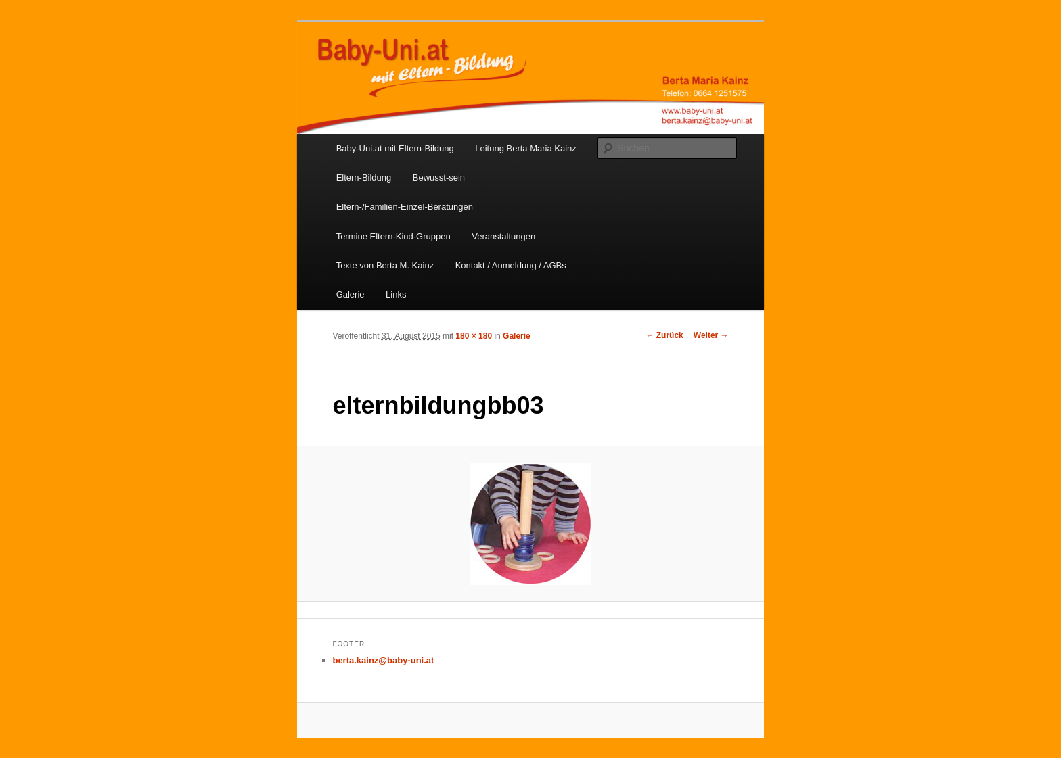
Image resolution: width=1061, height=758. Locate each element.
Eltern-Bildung (364, 177)
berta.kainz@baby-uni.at (383, 660)
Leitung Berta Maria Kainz (526, 148)
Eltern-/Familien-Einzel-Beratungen (404, 207)
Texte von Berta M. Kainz (385, 265)
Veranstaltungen (503, 236)
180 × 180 (473, 336)
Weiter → (711, 335)
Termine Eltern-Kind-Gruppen (393, 236)
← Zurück (664, 335)
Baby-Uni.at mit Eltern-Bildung (395, 148)
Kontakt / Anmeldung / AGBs (510, 265)
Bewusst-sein (439, 177)
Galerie (350, 294)
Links (396, 294)
